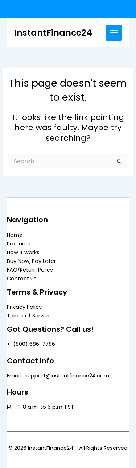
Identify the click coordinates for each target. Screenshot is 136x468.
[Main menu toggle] (114, 33)
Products (18, 243)
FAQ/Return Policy (30, 269)
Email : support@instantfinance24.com (58, 375)
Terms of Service (29, 315)
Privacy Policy (24, 307)
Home (14, 235)
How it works (23, 252)
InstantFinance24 (53, 33)
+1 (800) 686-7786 (31, 344)
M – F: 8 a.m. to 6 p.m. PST (40, 407)
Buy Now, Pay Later (31, 261)
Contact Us (22, 278)
